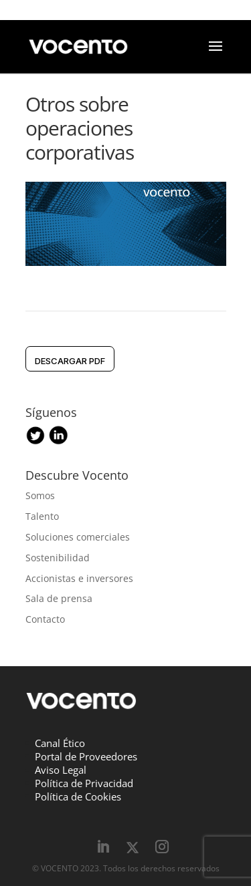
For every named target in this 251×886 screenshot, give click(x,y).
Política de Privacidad (84, 783)
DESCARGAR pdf (70, 360)
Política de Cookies (78, 796)
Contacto (45, 619)
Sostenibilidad (57, 557)
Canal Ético (60, 743)
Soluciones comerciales (77, 537)
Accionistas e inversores (79, 578)
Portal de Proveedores (86, 756)
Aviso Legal (60, 769)
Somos (40, 495)
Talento (42, 516)
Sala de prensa (58, 598)
